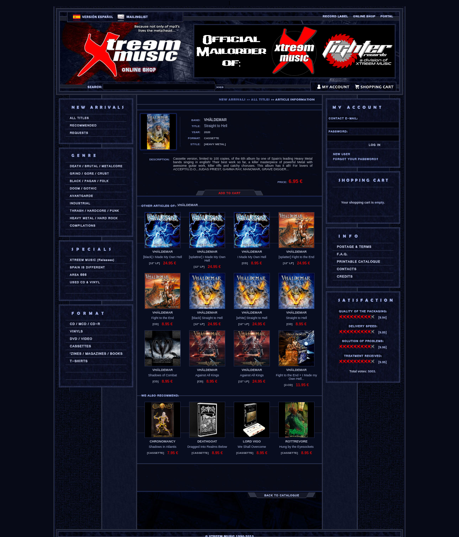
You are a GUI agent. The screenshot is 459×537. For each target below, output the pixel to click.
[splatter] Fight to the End (296, 257)
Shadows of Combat (162, 375)
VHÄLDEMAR (162, 251)
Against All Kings (207, 375)
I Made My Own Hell (251, 257)
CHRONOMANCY (163, 441)
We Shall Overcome (252, 447)
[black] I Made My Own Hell (162, 257)
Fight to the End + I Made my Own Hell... (296, 377)
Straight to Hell (296, 318)
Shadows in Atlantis (162, 447)
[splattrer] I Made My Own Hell (207, 258)
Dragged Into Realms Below (207, 447)
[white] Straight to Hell (251, 318)
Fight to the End (162, 318)
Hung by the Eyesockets (296, 447)
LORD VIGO (252, 441)
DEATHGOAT (207, 441)
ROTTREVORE (296, 441)
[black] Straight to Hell (207, 318)
